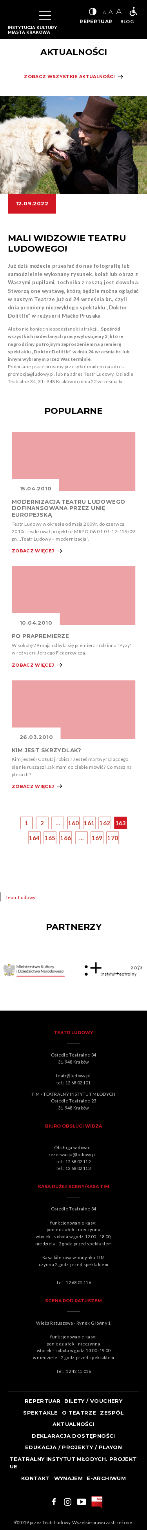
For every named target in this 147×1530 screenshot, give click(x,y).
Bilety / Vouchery (93, 1401)
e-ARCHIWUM (106, 1478)
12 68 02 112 (78, 1161)
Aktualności (73, 1424)
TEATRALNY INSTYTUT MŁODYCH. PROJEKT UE (73, 1463)
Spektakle (40, 1412)
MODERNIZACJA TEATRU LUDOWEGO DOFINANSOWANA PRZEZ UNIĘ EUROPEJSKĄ (68, 508)
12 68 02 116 (78, 1282)
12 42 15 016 (78, 1371)
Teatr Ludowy (20, 897)
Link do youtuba (81, 1501)
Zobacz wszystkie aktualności (69, 76)
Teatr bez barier (133, 11)
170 (112, 837)
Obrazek (73, 461)
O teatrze (79, 1412)
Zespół (111, 1412)
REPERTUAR (96, 21)
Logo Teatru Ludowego (16, 15)
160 (73, 822)
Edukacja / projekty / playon (73, 1447)
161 (88, 822)
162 (104, 822)
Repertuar (43, 1401)
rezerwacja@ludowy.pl (73, 1154)
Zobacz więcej (33, 551)
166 (65, 837)
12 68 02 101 (78, 1082)
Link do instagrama (67, 1501)
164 (34, 837)
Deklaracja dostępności (73, 1436)
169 (96, 837)
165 (49, 837)
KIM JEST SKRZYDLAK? (47, 750)
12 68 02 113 (78, 1168)
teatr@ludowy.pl (74, 1075)
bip (97, 1502)
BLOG (127, 21)
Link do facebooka (53, 1501)
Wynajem (68, 1478)
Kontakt (35, 1478)
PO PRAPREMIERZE (40, 636)
